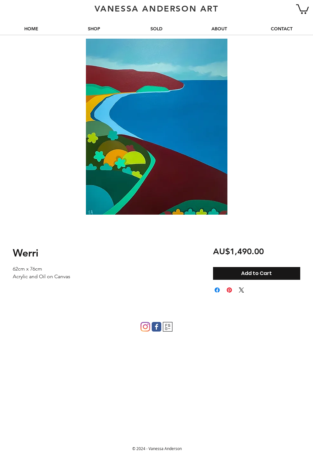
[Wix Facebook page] (156, 327)
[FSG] (167, 327)
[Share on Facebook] (217, 290)
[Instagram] (145, 327)
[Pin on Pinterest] (229, 290)
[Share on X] (241, 290)
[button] (302, 8)
